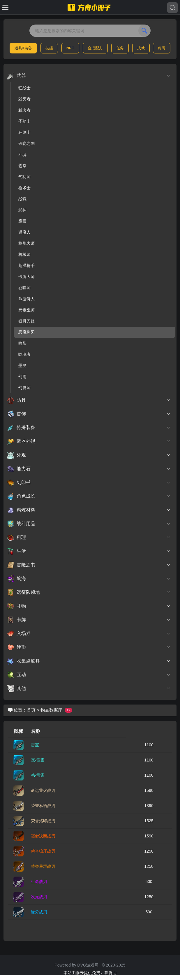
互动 (89, 674)
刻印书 (89, 482)
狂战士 (24, 88)
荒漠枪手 (26, 265)
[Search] (172, 7)
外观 (89, 455)
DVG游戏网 (87, 965)
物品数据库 (51, 709)
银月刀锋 (26, 321)
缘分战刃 (39, 912)
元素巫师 (26, 310)
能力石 (89, 468)
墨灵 (22, 365)
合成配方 (95, 48)
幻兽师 (24, 387)
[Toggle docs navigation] (5, 7)
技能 (49, 48)
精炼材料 (89, 510)
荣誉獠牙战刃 (43, 851)
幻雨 (22, 376)
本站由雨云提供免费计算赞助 (90, 972)
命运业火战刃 (43, 790)
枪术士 (24, 187)
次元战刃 (39, 896)
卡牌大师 (26, 276)
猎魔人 (24, 232)
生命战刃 (39, 881)
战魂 (22, 199)
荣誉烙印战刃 (43, 820)
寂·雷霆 (37, 760)
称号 (161, 48)
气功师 (24, 176)
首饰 (89, 414)
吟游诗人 (26, 298)
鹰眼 (22, 221)
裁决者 (24, 110)
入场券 (89, 633)
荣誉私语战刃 (43, 805)
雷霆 (35, 744)
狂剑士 (24, 132)
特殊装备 (89, 427)
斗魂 (22, 154)
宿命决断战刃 (43, 836)
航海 (89, 578)
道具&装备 (23, 48)
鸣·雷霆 (37, 775)
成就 (141, 48)
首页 (31, 709)
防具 (89, 400)
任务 (120, 48)
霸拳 (22, 165)
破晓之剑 (26, 143)
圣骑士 (24, 121)
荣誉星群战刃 (43, 866)
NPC (70, 48)
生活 (89, 551)
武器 (89, 75)
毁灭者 (24, 99)
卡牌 (89, 619)
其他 (89, 688)
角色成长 (89, 496)
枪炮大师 (26, 243)
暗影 (22, 343)
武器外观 (89, 441)
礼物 (89, 606)
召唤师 (24, 287)
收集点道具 (89, 661)
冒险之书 (89, 565)
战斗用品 (89, 523)
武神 (22, 210)
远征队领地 (89, 592)
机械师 (24, 254)
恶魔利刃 (26, 332)
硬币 (89, 647)
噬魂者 (24, 354)
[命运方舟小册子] (90, 7)
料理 (89, 537)
